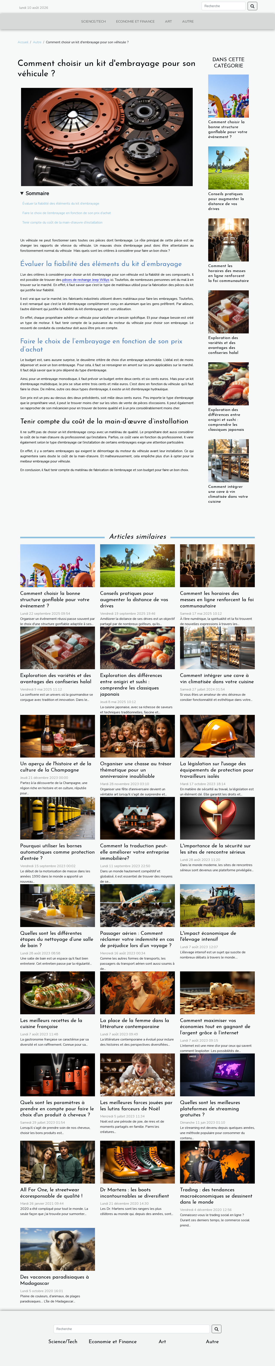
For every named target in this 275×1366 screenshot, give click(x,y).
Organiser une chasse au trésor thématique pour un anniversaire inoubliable (135, 770)
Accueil (23, 42)
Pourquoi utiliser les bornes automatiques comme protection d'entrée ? (57, 852)
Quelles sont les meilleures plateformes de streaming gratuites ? (210, 1109)
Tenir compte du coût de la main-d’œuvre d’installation (62, 222)
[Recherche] (224, 6)
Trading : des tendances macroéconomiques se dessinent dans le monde (216, 1196)
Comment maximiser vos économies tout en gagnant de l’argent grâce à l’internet (215, 1027)
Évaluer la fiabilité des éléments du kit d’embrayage (60, 203)
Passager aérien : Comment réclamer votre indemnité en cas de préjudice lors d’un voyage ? (137, 940)
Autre (188, 21)
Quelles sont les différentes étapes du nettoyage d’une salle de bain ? (56, 940)
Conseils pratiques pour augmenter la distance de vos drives (134, 600)
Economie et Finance (135, 21)
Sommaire (37, 193)
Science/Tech (93, 21)
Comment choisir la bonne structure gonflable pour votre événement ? (54, 600)
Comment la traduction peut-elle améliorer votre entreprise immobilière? (134, 852)
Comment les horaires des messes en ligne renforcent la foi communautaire (217, 600)
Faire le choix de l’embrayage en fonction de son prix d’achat (66, 213)
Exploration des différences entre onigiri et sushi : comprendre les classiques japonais (226, 420)
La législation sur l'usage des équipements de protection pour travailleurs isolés (217, 770)
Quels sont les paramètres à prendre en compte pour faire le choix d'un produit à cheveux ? (57, 1109)
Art (168, 21)
